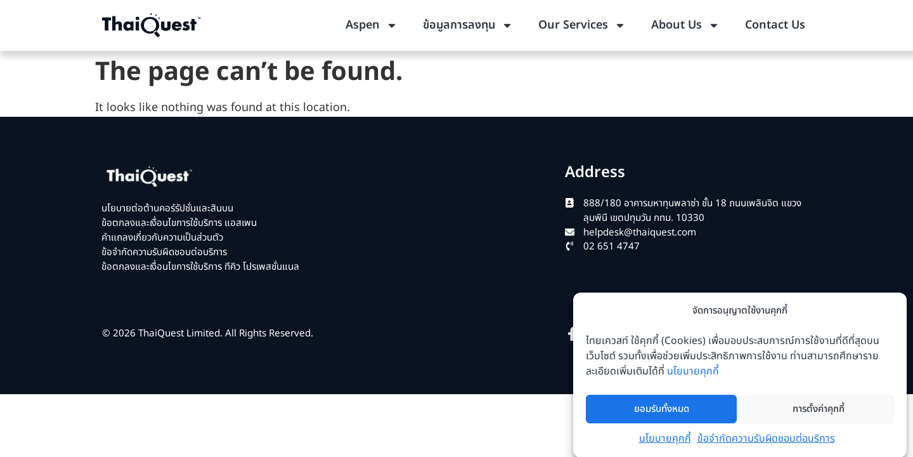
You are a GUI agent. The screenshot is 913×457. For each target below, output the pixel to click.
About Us (685, 25)
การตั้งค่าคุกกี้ (819, 413)
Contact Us (775, 25)
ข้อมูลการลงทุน (468, 25)
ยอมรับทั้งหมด (661, 413)
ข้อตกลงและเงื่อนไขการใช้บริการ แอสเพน (179, 223)
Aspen (372, 25)
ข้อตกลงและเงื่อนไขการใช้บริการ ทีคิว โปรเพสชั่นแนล (200, 267)
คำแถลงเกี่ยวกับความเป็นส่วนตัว (162, 237)
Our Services (582, 25)
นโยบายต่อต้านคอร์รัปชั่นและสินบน (167, 208)
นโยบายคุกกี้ (693, 376)
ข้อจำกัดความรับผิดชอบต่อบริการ (766, 443)
